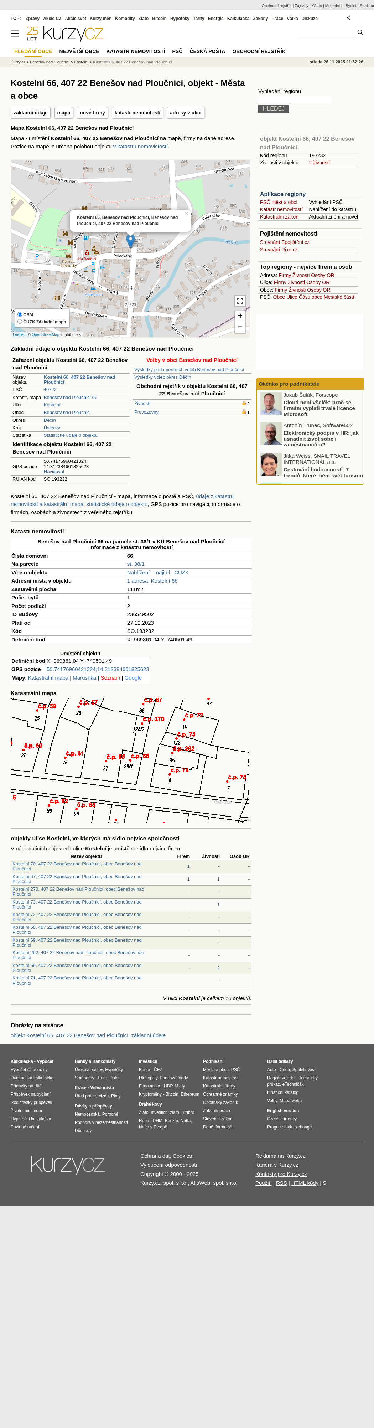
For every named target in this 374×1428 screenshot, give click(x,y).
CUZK (181, 572)
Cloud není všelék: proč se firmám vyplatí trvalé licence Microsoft (319, 409)
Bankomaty (103, 1061)
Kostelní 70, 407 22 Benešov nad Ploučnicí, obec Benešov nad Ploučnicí (77, 866)
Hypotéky (179, 18)
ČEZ (158, 1069)
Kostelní (52, 405)
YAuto (317, 6)
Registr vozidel (281, 1077)
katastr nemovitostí (137, 113)
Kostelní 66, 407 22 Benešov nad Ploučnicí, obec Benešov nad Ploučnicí (77, 968)
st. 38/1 (136, 564)
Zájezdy (301, 6)
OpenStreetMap (45, 334)
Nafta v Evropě (153, 1127)
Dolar (114, 1077)
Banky (81, 1061)
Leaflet (19, 334)
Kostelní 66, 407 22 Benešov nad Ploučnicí (132, 62)
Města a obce (216, 1069)
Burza (144, 1069)
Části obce (310, 297)
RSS (281, 1183)
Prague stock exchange (289, 1127)
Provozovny (146, 412)
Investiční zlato (165, 1112)
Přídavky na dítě (26, 1086)
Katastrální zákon (279, 217)
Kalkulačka (238, 18)
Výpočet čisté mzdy (29, 1069)
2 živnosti (319, 162)
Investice (148, 1061)
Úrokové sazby (89, 1069)
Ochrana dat (155, 1156)
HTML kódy (304, 1183)
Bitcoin (159, 18)
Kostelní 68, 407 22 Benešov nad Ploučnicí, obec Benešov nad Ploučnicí (77, 930)
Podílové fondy (174, 1077)
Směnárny (84, 1077)
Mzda (103, 1096)
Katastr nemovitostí (281, 209)
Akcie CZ (52, 18)
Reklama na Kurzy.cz (280, 1156)
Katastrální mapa (48, 678)
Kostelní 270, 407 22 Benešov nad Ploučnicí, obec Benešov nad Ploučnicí (78, 891)
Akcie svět (75, 18)
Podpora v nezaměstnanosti (101, 1122)
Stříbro (187, 1112)
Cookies (182, 1156)
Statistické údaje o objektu (71, 435)
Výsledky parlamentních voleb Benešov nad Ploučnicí (189, 369)
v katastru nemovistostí (140, 146)
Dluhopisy (148, 1077)
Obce (279, 297)
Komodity (125, 18)
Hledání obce (33, 51)
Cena (285, 1069)
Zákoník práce (216, 1110)
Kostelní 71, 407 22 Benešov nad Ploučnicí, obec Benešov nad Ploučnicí (77, 980)
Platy (116, 1096)
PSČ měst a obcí (278, 202)
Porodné (110, 1114)
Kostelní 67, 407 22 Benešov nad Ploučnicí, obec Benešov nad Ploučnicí (77, 879)
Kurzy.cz (18, 62)
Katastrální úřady (219, 1086)
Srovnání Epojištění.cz (285, 242)
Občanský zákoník (220, 1102)
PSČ (177, 51)
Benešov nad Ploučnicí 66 (70, 397)
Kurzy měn (100, 18)
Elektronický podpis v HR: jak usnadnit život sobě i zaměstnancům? (321, 440)
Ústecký (52, 427)
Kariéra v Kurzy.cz (276, 1165)
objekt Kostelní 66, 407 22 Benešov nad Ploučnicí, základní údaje (88, 1035)
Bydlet (351, 6)
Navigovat (54, 471)
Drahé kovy (150, 1104)
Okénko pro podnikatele (289, 384)
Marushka (84, 678)
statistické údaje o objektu (117, 504)
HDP (168, 1086)
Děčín (50, 420)
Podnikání (213, 1061)
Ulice (291, 297)
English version (283, 1110)
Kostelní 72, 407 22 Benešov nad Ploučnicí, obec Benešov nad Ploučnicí (77, 917)
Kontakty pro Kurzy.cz (281, 1174)
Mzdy (180, 1086)
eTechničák (293, 1084)
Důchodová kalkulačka (32, 1077)
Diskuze (310, 18)
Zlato (144, 18)
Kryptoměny (150, 1094)
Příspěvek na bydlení (31, 1094)
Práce (278, 18)
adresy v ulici (186, 113)
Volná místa (102, 1087)
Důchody (83, 1130)
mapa (64, 113)
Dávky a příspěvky (93, 1106)
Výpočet (45, 1061)
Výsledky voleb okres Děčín (162, 377)
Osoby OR (322, 275)
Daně (208, 1127)
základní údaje (31, 113)
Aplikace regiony (283, 194)
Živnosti (142, 403)
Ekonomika (149, 1086)
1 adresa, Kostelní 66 (152, 581)
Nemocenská (87, 1114)
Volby (272, 1100)
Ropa (144, 1120)
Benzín (171, 1120)
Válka (292, 18)
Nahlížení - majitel (148, 572)
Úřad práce (85, 1096)
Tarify (198, 18)
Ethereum (190, 1094)
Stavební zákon (218, 1118)
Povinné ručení (25, 1127)
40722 (50, 389)
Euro (102, 1077)
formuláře (224, 1127)
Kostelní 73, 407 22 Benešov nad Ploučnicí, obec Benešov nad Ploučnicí (77, 904)
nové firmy (92, 113)
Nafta (186, 1120)
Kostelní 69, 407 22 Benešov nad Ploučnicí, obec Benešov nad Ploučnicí (77, 942)
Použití (263, 1183)
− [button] (240, 327)
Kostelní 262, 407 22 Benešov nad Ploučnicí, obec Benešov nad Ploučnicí (78, 955)
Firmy (285, 275)
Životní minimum (26, 1110)
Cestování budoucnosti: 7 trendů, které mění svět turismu (323, 473)
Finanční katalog (282, 1092)
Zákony (260, 18)
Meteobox (333, 6)
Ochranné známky (220, 1094)
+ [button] (240, 316)
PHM (157, 1120)
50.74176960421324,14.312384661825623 (98, 669)
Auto (271, 1069)
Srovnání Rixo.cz (279, 249)
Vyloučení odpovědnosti (168, 1165)
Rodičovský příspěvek (31, 1102)
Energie (216, 18)
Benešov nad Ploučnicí (67, 412)
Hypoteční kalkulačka (31, 1118)
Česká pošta (207, 51)
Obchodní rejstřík (277, 6)
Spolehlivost (304, 1069)
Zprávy (33, 18)
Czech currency (282, 1118)
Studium (367, 6)
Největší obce (79, 51)
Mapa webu (291, 1100)
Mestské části (339, 297)
